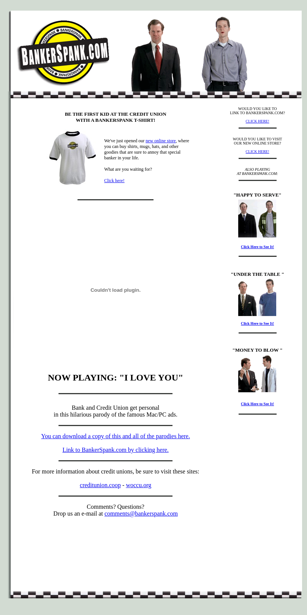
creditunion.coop (100, 485)
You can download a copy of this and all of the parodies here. (115, 436)
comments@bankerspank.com (141, 513)
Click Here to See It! (257, 247)
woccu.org (138, 485)
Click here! (114, 180)
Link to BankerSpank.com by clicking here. (115, 450)
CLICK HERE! (257, 121)
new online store (161, 140)
